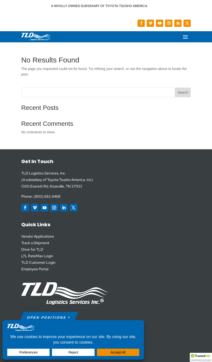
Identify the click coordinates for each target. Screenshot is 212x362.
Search (182, 92)
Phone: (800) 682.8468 (40, 196)
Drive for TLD (32, 249)
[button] (201, 357)
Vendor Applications (37, 236)
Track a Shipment (35, 243)
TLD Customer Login (38, 262)
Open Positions (46, 317)
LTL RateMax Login (37, 256)
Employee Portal (34, 269)
